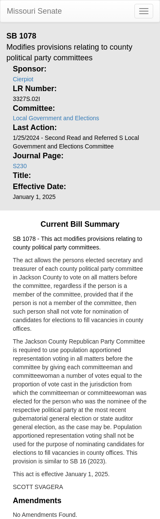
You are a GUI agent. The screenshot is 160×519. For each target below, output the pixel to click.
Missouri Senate (34, 11)
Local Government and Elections (56, 118)
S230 (20, 166)
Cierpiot (23, 79)
